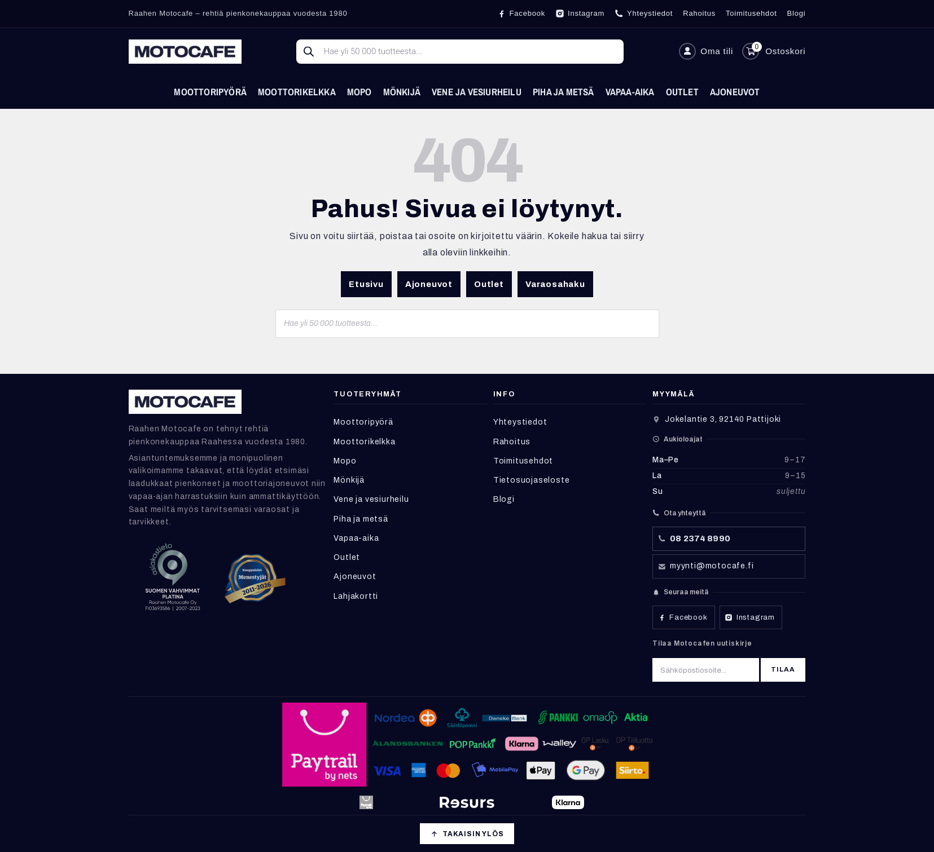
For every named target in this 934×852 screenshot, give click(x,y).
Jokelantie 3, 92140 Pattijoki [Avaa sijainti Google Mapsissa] (723, 419)
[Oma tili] (706, 51)
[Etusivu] (185, 51)
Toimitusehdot (523, 461)
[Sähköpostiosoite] (705, 670)
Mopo (359, 91)
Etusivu (366, 284)
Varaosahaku (555, 284)
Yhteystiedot (520, 422)
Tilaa (783, 669)
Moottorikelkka (297, 91)
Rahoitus (511, 442)
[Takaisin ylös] (467, 833)
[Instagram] (579, 13)
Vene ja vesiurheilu (476, 91)
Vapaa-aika (630, 91)
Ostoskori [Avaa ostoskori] (785, 51)
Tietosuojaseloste (531, 480)
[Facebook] (521, 13)
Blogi (504, 499)
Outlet (682, 91)
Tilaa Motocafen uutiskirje (702, 643)
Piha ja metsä (563, 91)
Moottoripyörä (210, 91)
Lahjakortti (356, 596)
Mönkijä (401, 91)
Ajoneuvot (735, 91)
